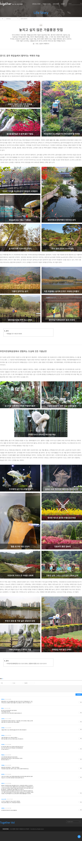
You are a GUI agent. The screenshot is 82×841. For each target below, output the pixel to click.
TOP (79, 836)
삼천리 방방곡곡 (23, 18)
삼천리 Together (5, 4)
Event (63, 4)
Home (2, 18)
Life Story (56, 4)
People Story (47, 4)
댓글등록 (78, 694)
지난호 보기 (70, 821)
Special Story (36, 4)
